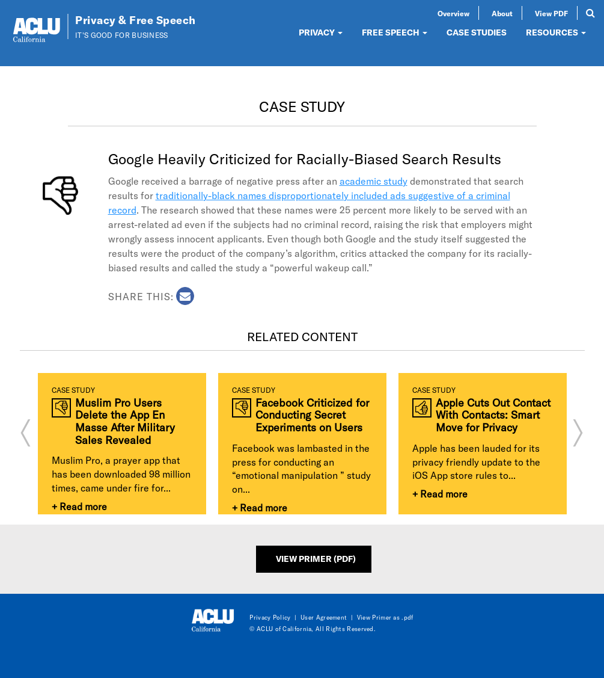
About (502, 13)
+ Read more (79, 506)
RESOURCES (556, 32)
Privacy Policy (269, 617)
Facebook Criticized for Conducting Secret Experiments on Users (312, 415)
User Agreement (323, 617)
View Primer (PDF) (316, 558)
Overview (453, 13)
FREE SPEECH (394, 32)
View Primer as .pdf (385, 617)
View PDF (551, 13)
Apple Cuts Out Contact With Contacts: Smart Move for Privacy (493, 415)
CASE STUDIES (477, 32)
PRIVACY (321, 32)
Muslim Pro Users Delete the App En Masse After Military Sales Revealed (125, 421)
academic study (373, 180)
